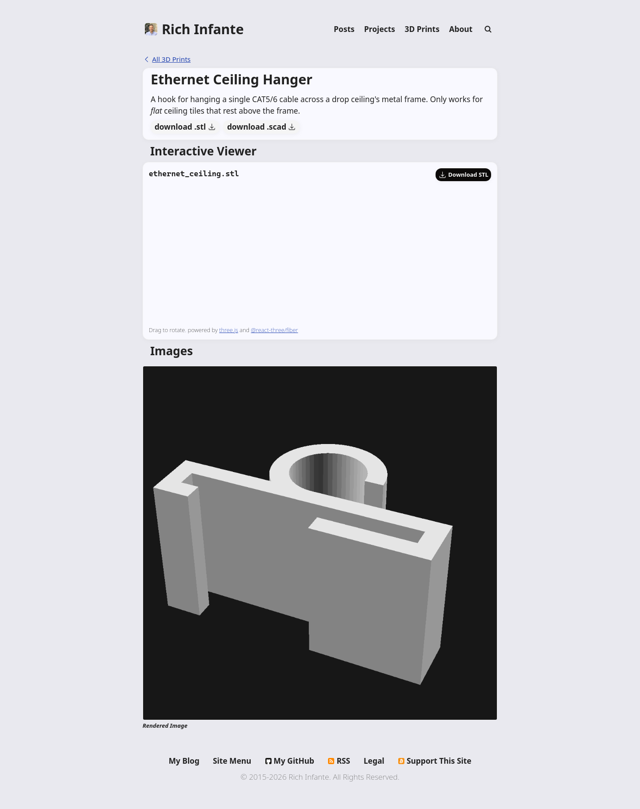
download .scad (261, 126)
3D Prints (422, 29)
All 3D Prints (167, 59)
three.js (228, 330)
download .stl (185, 126)
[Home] (194, 29)
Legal (374, 760)
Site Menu (232, 760)
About (460, 29)
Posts (344, 29)
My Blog (183, 760)
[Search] (487, 29)
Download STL (463, 174)
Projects (379, 29)
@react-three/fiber (274, 330)
